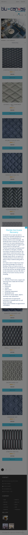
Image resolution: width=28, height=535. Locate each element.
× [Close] (26, 228)
